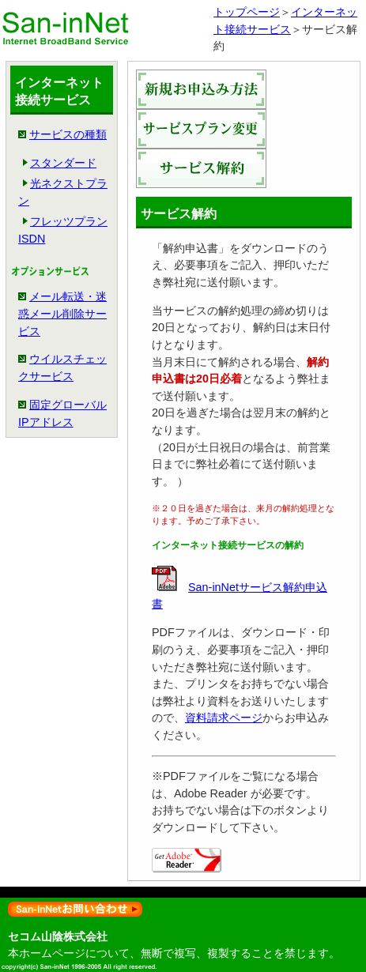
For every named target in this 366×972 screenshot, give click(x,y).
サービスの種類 (68, 134)
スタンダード (63, 162)
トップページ (246, 12)
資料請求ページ (223, 717)
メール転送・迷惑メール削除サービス (62, 313)
